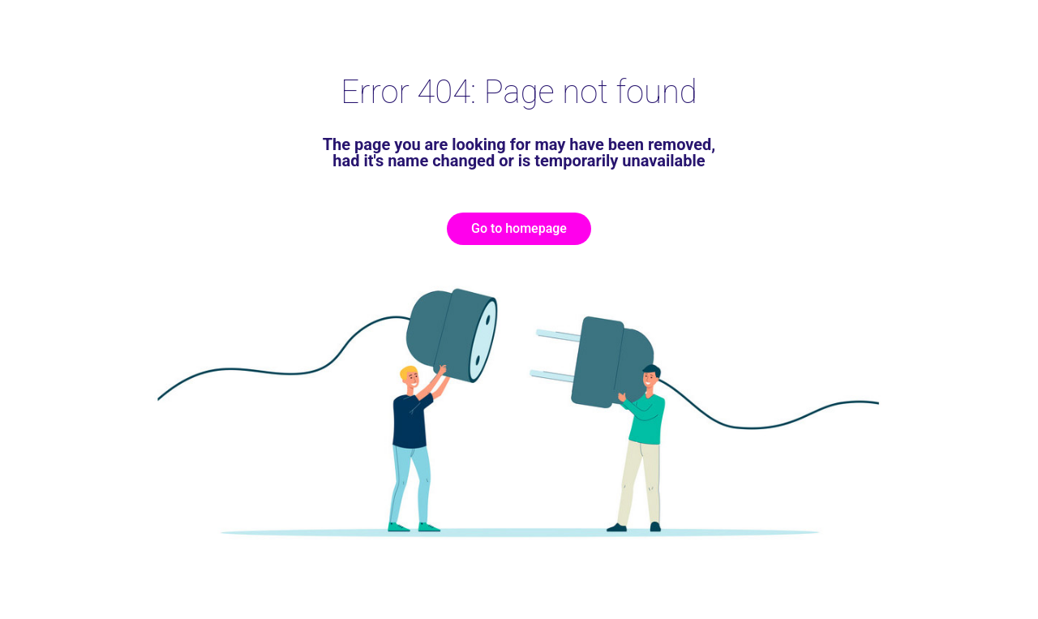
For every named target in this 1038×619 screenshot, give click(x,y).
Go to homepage (519, 228)
